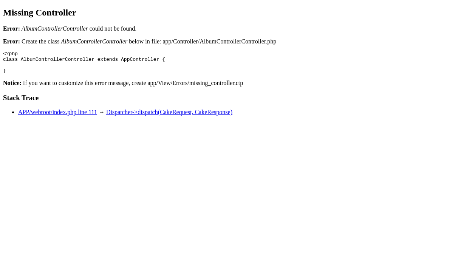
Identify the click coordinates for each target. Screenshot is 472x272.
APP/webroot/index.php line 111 (57, 116)
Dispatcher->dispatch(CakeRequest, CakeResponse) (169, 116)
